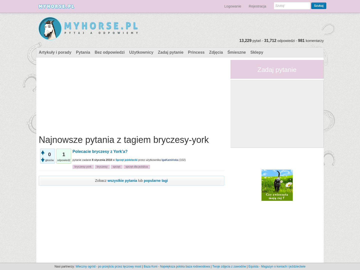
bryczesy (102, 166)
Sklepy (256, 52)
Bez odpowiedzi (110, 52)
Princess (196, 52)
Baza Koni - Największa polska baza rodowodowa (177, 266)
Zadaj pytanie (171, 52)
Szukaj (319, 5)
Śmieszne (237, 52)
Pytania (83, 52)
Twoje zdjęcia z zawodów (229, 266)
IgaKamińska (170, 159)
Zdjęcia (216, 52)
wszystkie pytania (122, 181)
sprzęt (116, 166)
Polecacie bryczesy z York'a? (100, 151)
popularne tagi (156, 181)
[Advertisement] (131, 95)
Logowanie (232, 6)
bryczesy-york (83, 166)
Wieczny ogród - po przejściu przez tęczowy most (108, 266)
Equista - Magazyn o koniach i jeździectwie (277, 266)
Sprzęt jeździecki (127, 159)
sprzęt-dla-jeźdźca (137, 166)
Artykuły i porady (55, 52)
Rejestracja (257, 6)
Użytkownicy (141, 52)
